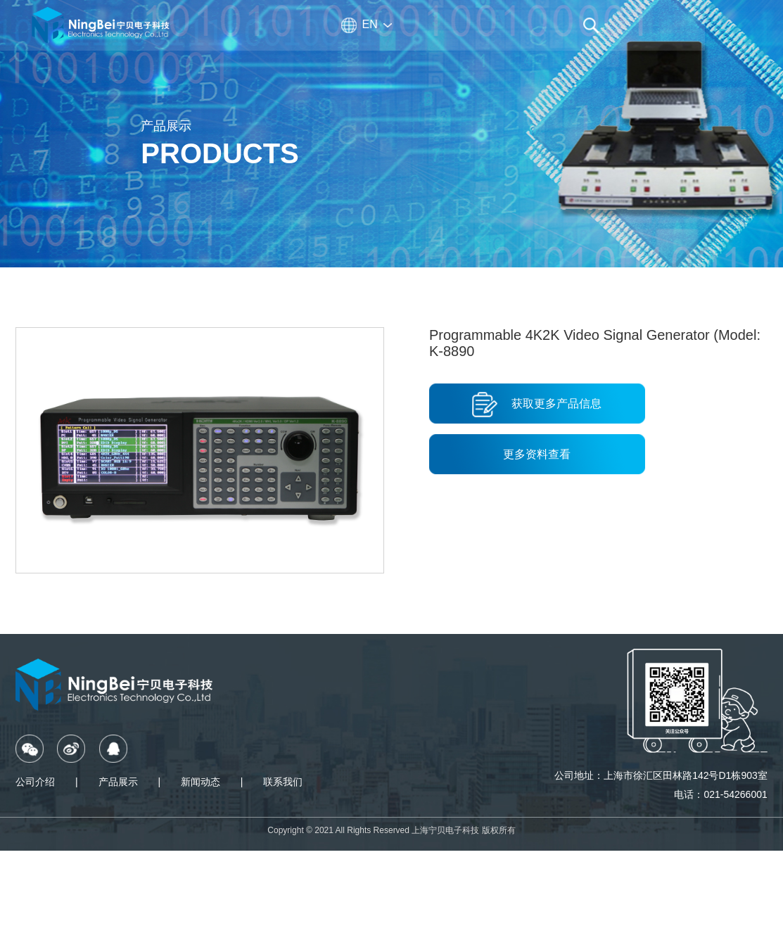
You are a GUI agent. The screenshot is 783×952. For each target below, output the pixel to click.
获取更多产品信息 (536, 404)
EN (370, 24)
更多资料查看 (537, 454)
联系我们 (283, 781)
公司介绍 (35, 781)
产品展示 (118, 781)
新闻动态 (200, 781)
